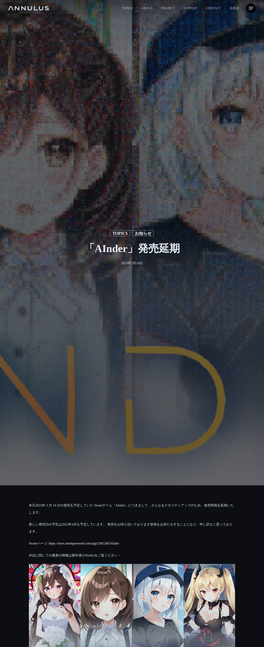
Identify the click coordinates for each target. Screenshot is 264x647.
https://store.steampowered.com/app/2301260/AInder (84, 543)
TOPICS (120, 233)
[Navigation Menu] (251, 8)
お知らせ (143, 233)
